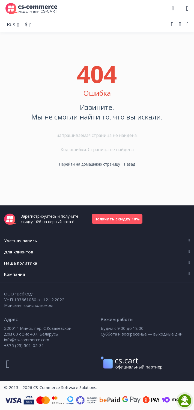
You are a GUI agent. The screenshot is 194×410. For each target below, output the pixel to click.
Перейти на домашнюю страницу (89, 164)
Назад (129, 164)
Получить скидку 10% (117, 219)
